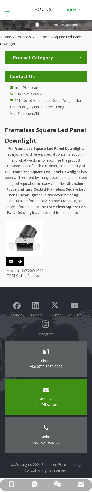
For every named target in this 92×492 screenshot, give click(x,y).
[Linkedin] (35, 308)
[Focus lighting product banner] (46, 25)
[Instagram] (45, 327)
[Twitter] (55, 308)
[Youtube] (74, 308)
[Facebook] (16, 308)
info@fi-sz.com (26, 87)
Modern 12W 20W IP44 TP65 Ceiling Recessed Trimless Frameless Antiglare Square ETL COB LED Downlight (24, 273)
